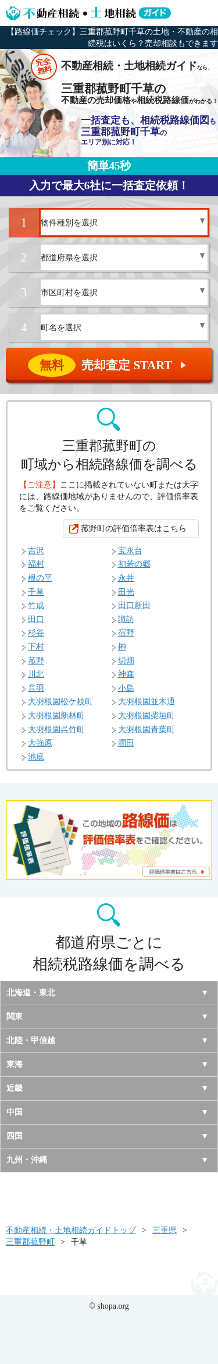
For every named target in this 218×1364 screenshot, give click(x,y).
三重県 (164, 1230)
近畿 (14, 1088)
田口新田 (134, 605)
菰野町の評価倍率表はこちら (134, 528)
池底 (36, 756)
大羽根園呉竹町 (56, 729)
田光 (126, 592)
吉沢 (36, 550)
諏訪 (126, 619)
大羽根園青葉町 (146, 729)
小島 (126, 688)
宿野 (126, 632)
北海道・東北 (30, 992)
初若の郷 (134, 564)
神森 (126, 674)
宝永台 (130, 550)
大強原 (40, 742)
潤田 (126, 742)
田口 (36, 619)
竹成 (36, 605)
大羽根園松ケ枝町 (60, 701)
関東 (14, 1016)
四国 (14, 1136)
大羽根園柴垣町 (146, 715)
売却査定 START (110, 365)
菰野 (36, 660)
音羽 (36, 688)
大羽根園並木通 (146, 701)
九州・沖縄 (26, 1159)
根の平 (40, 578)
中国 (14, 1112)
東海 (14, 1064)
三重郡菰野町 (30, 1242)
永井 (126, 578)
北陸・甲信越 (30, 1040)
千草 (36, 592)
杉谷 (36, 632)
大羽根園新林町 (56, 715)
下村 (36, 646)
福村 (36, 564)
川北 (36, 674)
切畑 (126, 660)
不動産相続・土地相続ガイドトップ (71, 1230)
